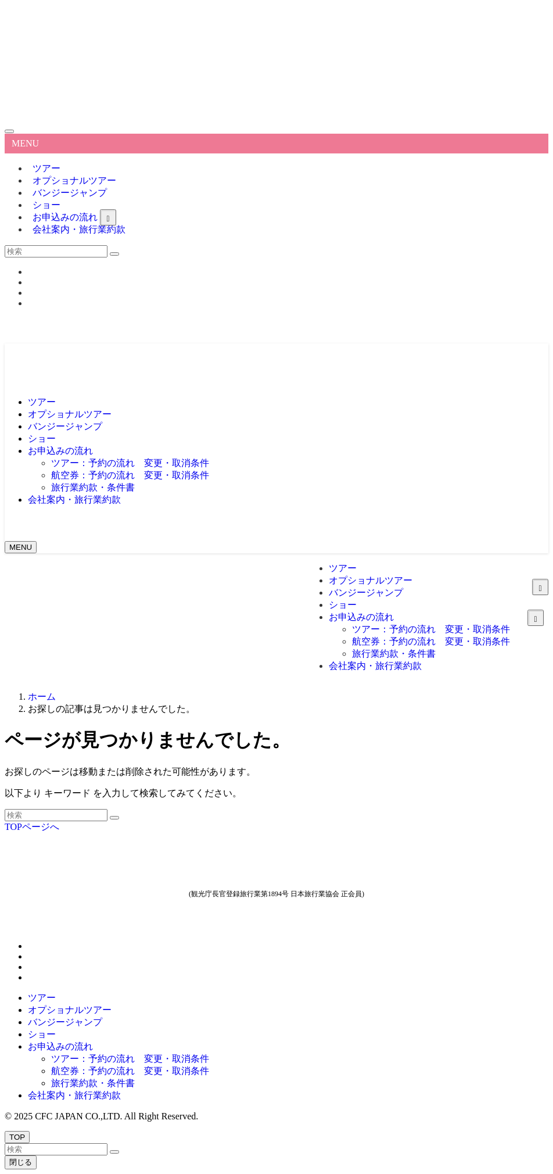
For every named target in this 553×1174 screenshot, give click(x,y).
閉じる (20, 1162)
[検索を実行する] (114, 254)
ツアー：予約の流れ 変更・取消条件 (130, 1059)
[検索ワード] (56, 251)
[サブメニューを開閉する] (108, 217)
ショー (42, 1034)
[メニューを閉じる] (9, 131)
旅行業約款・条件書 (93, 1083)
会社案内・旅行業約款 (79, 229)
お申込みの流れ (60, 1046)
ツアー (42, 998)
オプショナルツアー (70, 1010)
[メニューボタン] (21, 547)
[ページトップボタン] (17, 1137)
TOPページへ (32, 827)
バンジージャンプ (70, 193)
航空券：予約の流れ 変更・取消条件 (130, 1071)
